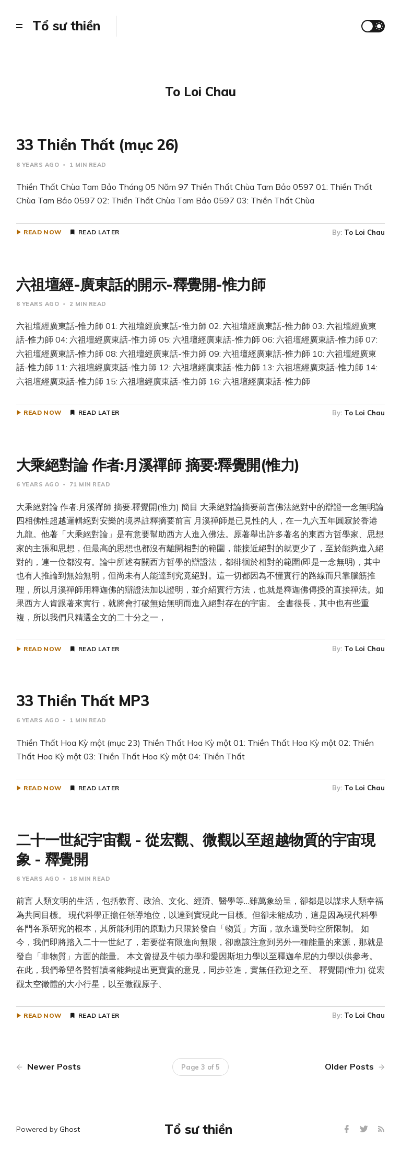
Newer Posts (48, 1066)
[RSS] (381, 1129)
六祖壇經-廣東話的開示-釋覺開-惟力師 (141, 284)
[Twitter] (365, 1129)
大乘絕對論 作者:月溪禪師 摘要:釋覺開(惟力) (158, 465)
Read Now (42, 232)
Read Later (98, 232)
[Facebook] (348, 1129)
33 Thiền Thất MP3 (82, 700)
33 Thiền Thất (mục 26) (97, 144)
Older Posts (355, 1066)
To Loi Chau (364, 232)
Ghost (70, 1129)
